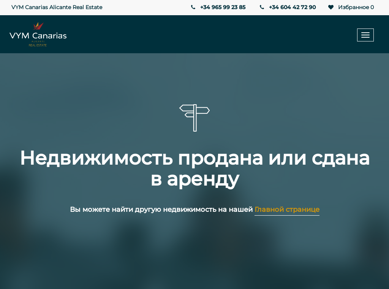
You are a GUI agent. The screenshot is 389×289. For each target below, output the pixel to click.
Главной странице (287, 209)
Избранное (350, 7)
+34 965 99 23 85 (217, 7)
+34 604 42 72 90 (287, 7)
